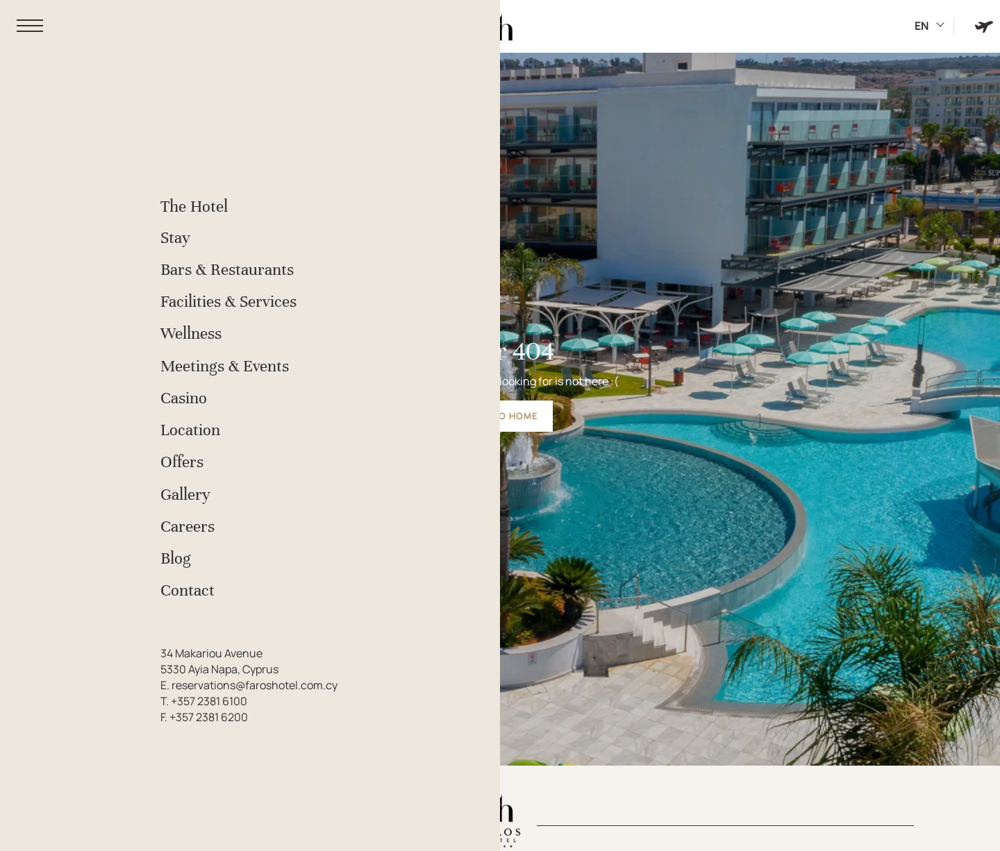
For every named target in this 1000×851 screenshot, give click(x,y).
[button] (30, 26)
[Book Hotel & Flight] (984, 26)
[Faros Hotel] (500, 26)
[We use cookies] (24, 826)
